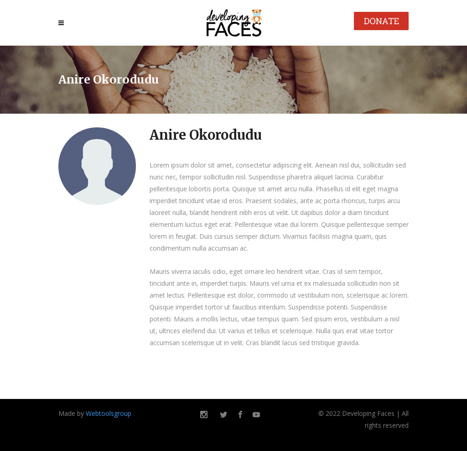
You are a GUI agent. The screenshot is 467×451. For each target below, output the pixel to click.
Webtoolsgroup (108, 413)
